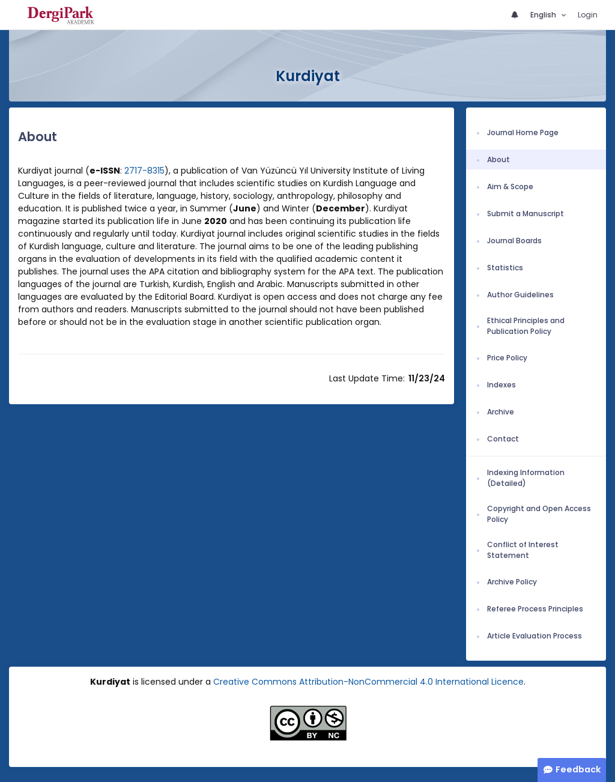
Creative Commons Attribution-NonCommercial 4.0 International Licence (368, 682)
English (544, 15)
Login (588, 15)
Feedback (578, 769)
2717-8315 (144, 171)
